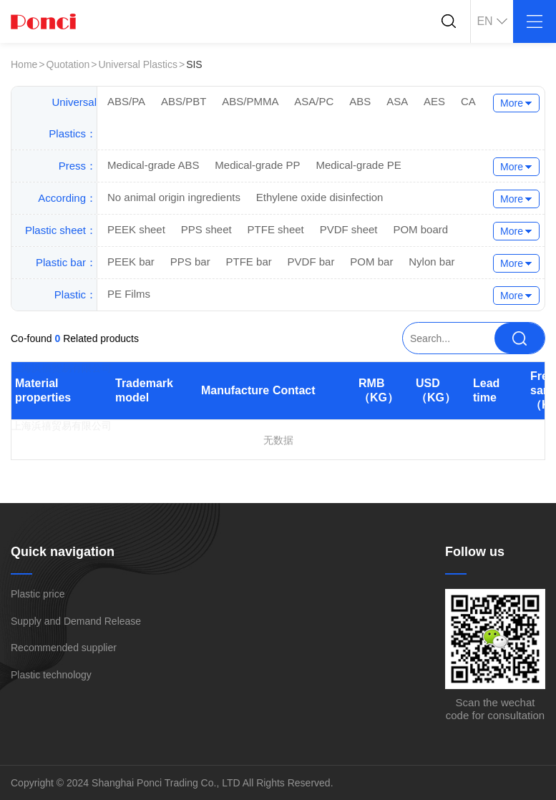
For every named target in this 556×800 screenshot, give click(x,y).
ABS (360, 101)
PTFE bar (249, 261)
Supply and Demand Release (76, 621)
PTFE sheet (276, 229)
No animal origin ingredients (173, 197)
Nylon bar (431, 261)
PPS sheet (206, 229)
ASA (397, 101)
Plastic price (37, 594)
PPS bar (190, 261)
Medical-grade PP (257, 165)
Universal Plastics (137, 64)
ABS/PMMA (250, 101)
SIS (194, 64)
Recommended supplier (64, 647)
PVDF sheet (349, 229)
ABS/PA (126, 101)
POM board (420, 229)
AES (434, 101)
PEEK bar (131, 261)
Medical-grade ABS (153, 165)
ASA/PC (313, 101)
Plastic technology (51, 675)
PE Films (128, 294)
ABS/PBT (183, 101)
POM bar (371, 261)
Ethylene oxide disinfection (320, 197)
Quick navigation (62, 552)
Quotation (68, 64)
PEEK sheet (136, 229)
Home (24, 64)
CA (468, 101)
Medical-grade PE (358, 165)
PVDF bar (311, 261)
